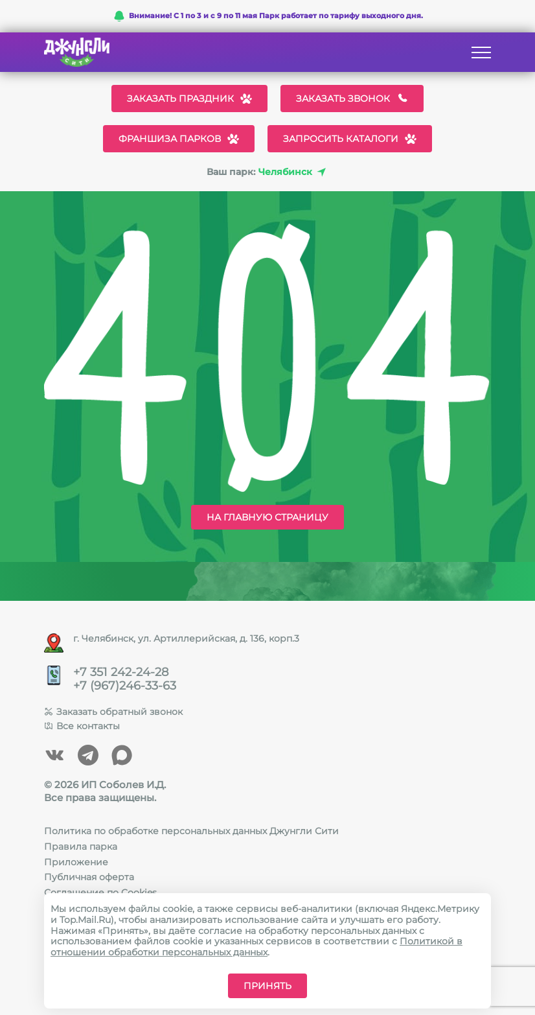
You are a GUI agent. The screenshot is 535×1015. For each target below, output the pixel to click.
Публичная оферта (89, 877)
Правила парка (80, 846)
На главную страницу (267, 517)
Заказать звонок (352, 98)
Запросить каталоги (349, 139)
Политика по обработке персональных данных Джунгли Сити (191, 831)
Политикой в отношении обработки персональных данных (256, 946)
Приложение (76, 862)
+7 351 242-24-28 (120, 672)
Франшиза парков (179, 139)
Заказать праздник (189, 98)
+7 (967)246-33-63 (124, 686)
